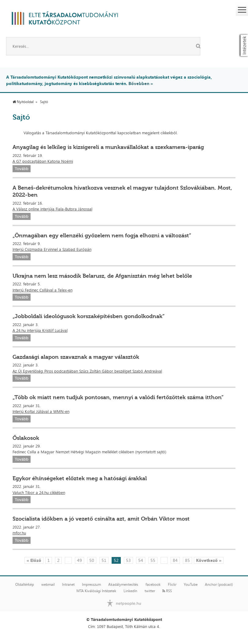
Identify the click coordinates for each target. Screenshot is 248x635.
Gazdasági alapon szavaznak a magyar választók (76, 357)
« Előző (34, 560)
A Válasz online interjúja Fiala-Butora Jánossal (52, 209)
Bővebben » (140, 83)
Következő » (208, 560)
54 (140, 560)
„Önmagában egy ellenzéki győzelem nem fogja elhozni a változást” (102, 235)
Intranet (68, 584)
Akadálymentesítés (123, 584)
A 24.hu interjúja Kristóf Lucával (40, 330)
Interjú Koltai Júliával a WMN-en (41, 411)
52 (116, 560)
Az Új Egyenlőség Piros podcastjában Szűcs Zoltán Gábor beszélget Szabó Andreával (87, 371)
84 (175, 560)
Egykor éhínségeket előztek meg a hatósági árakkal (80, 478)
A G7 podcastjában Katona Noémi (43, 161)
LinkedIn (130, 591)
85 (187, 560)
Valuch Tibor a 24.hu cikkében (39, 492)
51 (104, 560)
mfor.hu (19, 533)
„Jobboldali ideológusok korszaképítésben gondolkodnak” (89, 316)
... (68, 560)
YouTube (191, 584)
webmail (48, 584)
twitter (150, 591)
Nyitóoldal (23, 101)
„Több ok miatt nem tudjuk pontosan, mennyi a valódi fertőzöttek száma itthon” (118, 397)
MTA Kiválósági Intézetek (96, 591)
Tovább (21, 168)
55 (152, 560)
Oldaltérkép (24, 584)
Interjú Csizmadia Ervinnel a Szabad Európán (52, 249)
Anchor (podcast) (219, 584)
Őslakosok (26, 438)
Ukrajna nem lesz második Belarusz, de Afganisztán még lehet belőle (102, 276)
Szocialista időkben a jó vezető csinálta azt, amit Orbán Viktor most (101, 518)
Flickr (172, 584)
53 (128, 560)
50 (91, 560)
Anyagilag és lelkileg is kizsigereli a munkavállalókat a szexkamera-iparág (108, 147)
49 (79, 560)
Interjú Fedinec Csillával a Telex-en (42, 290)
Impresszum (91, 584)
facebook (153, 584)
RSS (167, 591)
